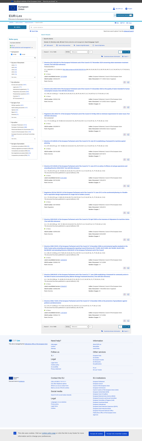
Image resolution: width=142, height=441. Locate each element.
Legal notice (54, 362)
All (12, 45)
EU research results (98, 359)
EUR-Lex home (19, 22)
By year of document (16, 62)
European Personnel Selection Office (103, 410)
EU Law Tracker (97, 370)
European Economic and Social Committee (23, 135)
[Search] (132, 27)
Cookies (53, 408)
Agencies (95, 415)
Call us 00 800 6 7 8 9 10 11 (58, 381)
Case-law (16, 96)
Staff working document (20, 107)
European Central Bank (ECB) (101, 392)
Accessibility (54, 367)
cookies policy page (49, 433)
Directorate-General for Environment (23, 129)
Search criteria (47, 39)
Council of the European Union (21, 132)
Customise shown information (112, 56)
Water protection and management (21, 47)
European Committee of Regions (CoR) (103, 400)
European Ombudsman (99, 404)
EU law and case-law (19, 84)
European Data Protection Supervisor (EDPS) (105, 406)
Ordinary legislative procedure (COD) (22, 148)
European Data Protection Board (102, 408)
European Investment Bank (100, 402)
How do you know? (50, 1)
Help (117, 23)
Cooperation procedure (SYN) (21, 155)
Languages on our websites (58, 402)
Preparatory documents (21, 91)
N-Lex (94, 367)
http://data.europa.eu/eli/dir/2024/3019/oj (74, 69)
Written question (17, 105)
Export (125, 56)
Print (123, 23)
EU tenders (96, 357)
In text (22, 54)
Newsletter (96, 346)
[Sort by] (79, 51)
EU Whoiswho (97, 362)
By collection (14, 82)
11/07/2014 (63, 312)
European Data (97, 355)
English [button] (128, 9)
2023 (14, 72)
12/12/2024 (63, 76)
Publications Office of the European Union (36, 344)
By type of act (14, 103)
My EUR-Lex (118, 9)
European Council (98, 383)
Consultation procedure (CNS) (21, 151)
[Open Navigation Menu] (17, 27)
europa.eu (21, 381)
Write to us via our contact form (59, 385)
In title (13, 54)
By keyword (14, 52)
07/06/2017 (63, 286)
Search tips (34, 31)
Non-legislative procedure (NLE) (21, 153)
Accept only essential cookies (116, 434)
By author (13, 122)
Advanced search (29, 22)
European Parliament (19, 125)
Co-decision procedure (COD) (20, 146)
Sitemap (53, 348)
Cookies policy (55, 365)
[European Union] (14, 378)
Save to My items (98, 45)
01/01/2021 (63, 178)
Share (129, 23)
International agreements (21, 89)
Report (14, 112)
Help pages (54, 344)
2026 (14, 65)
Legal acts (17, 87)
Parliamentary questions (21, 94)
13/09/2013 (63, 260)
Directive (15, 114)
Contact (53, 346)
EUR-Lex (15, 16)
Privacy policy (55, 404)
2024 (14, 69)
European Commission (19, 127)
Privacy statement (56, 369)
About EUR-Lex (97, 344)
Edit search (48, 45)
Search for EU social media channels (61, 395)
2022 (14, 74)
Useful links (96, 348)
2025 (14, 67)
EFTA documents (18, 98)
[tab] (86, 38)
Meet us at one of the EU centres (60, 388)
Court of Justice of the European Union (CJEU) (106, 390)
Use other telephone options (59, 383)
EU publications (97, 364)
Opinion (15, 110)
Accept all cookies (96, 434)
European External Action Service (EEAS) (104, 396)
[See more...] (23, 77)
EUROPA (11, 22)
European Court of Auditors (100, 394)
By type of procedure (16, 144)
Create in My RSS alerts (81, 45)
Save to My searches (63, 45)
